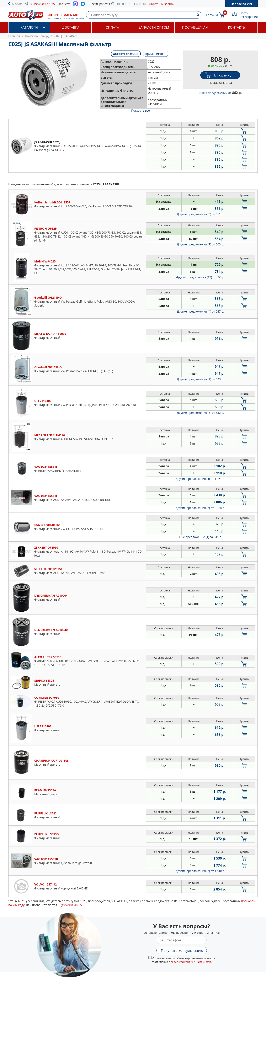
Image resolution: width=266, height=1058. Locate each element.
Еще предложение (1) (200, 537)
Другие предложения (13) (200, 277)
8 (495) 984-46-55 (42, 4)
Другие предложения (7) (200, 244)
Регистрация (249, 17)
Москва (17, 4)
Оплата (112, 27)
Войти (244, 13)
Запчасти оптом (153, 27)
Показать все (140, 110)
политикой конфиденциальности (190, 962)
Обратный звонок (161, 4)
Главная (14, 36)
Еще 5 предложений (220, 93)
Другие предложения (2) (200, 508)
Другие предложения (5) (200, 214)
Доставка (70, 27)
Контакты (237, 27)
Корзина (212, 15)
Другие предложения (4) (200, 311)
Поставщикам (195, 27)
